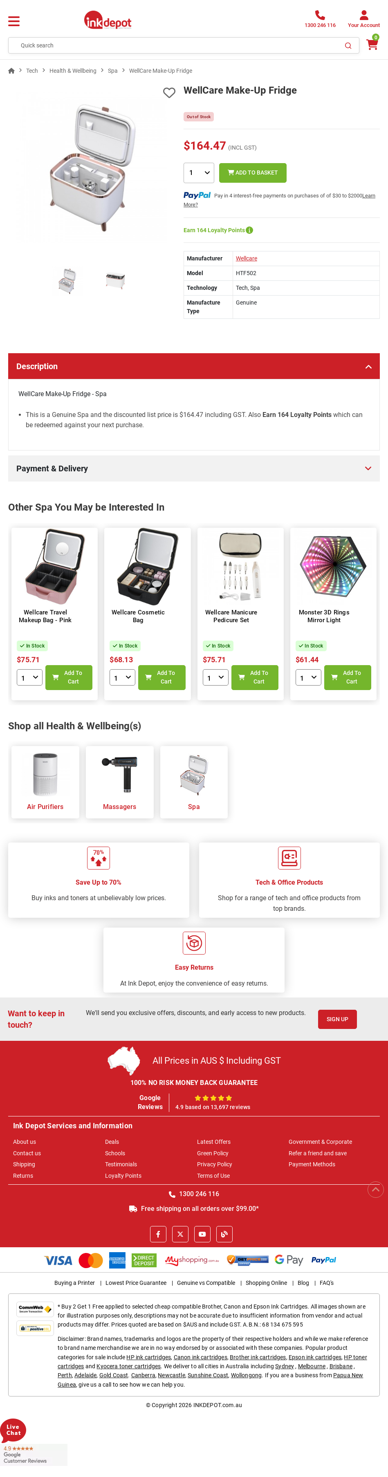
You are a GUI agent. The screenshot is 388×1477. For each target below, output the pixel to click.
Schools (115, 1153)
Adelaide (85, 1375)
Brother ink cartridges (258, 1357)
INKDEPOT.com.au (217, 1405)
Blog (303, 1283)
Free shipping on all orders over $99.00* (194, 1209)
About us (24, 1142)
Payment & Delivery (52, 468)
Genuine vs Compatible (206, 1283)
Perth (65, 1375)
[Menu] (14, 21)
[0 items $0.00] (371, 44)
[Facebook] (158, 1234)
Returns (23, 1175)
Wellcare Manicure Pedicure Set (231, 616)
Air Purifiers (45, 807)
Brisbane (341, 1366)
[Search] (348, 45)
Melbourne (311, 1366)
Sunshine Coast (208, 1375)
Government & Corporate (320, 1142)
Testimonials (121, 1164)
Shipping (24, 1164)
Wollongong (246, 1375)
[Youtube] (202, 1234)
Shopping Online (266, 1283)
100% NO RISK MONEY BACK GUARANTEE (194, 1083)
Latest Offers (214, 1142)
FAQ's (327, 1283)
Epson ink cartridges (315, 1357)
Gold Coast (113, 1375)
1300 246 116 (194, 1194)
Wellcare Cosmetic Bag (138, 616)
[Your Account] (364, 21)
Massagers (120, 807)
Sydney (284, 1366)
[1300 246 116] (320, 21)
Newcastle (171, 1375)
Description (37, 366)
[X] (180, 1234)
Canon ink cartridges (200, 1357)
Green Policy (213, 1153)
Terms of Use (213, 1175)
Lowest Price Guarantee (135, 1283)
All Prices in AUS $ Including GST (217, 1061)
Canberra (143, 1375)
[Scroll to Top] (376, 1189)
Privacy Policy (214, 1164)
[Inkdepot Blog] (224, 1234)
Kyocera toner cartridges (128, 1366)
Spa (194, 807)
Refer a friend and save (318, 1153)
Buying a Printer (74, 1283)
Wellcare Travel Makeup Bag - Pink (45, 616)
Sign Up (337, 1019)
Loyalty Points (123, 1175)
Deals (112, 1142)
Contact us (27, 1153)
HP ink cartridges (148, 1357)
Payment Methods (312, 1164)
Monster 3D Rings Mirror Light (324, 616)
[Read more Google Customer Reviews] (33, 1454)
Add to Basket (253, 172)
